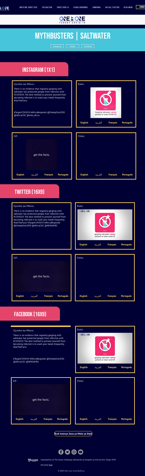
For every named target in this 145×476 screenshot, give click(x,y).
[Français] (113, 122)
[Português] (127, 122)
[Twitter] (72, 46)
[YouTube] (80, 452)
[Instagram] (57, 46)
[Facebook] (88, 46)
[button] (46, 7)
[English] (84, 122)
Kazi (50, 465)
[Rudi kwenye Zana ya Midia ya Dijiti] (73, 433)
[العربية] (98, 122)
